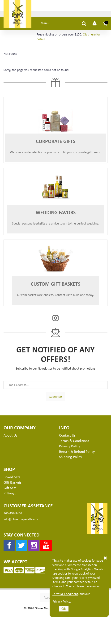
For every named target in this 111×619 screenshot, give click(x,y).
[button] (105, 23)
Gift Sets (10, 487)
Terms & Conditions (74, 440)
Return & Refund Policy (77, 451)
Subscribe (55, 396)
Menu (42, 23)
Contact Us (67, 435)
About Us (10, 435)
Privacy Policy (69, 446)
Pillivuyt (10, 493)
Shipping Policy (70, 456)
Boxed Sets (12, 476)
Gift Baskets (12, 482)
